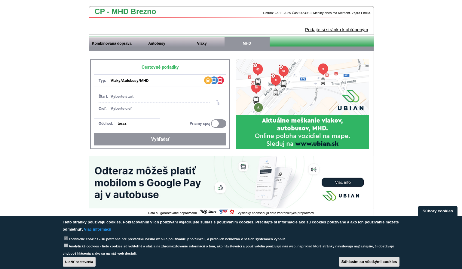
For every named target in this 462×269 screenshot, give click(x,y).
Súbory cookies (438, 211)
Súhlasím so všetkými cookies (369, 261)
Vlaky (202, 43)
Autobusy (156, 43)
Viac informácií (97, 229)
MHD (247, 43)
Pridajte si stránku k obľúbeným (336, 29)
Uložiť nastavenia (79, 262)
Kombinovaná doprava (112, 43)
